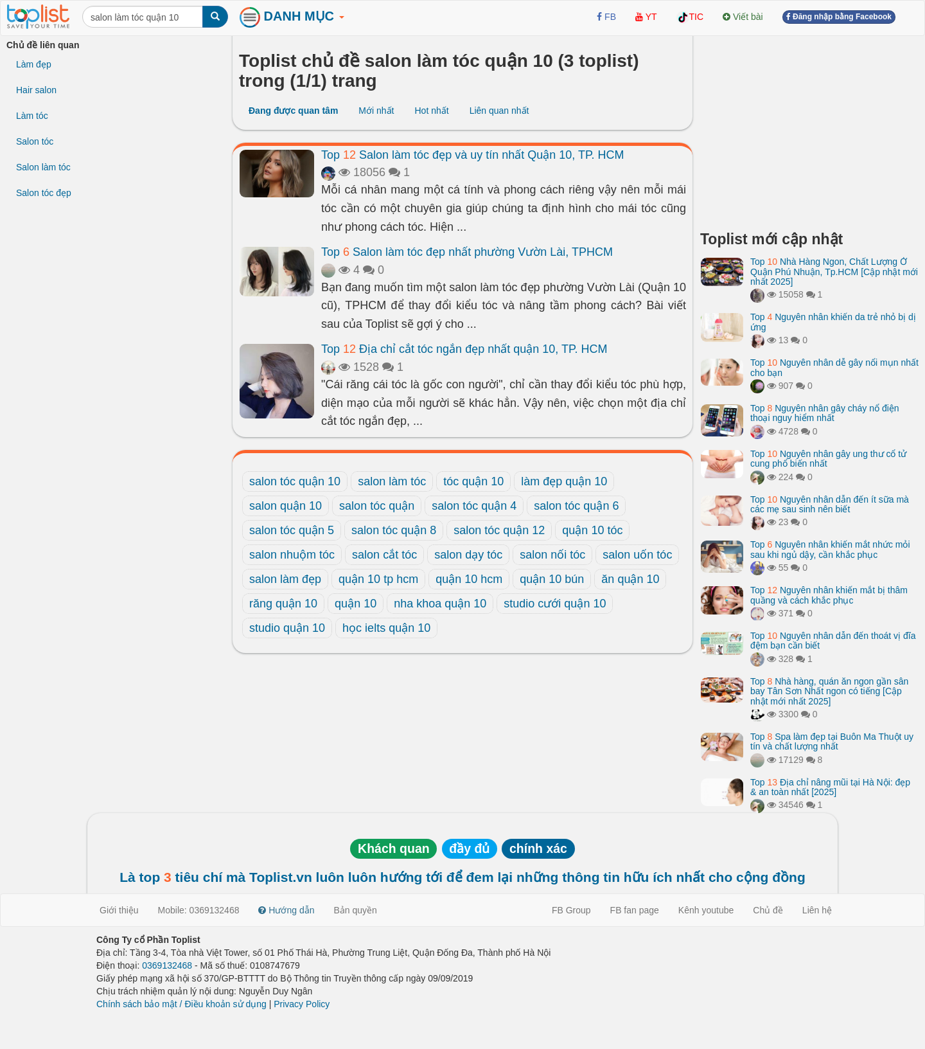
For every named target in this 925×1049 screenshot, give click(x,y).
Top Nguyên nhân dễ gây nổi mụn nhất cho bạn (834, 367)
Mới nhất (376, 110)
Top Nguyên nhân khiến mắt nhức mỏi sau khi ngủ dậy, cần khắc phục (830, 549)
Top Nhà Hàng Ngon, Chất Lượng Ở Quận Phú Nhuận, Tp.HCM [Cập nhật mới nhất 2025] (834, 271)
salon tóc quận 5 (291, 530)
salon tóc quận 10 (294, 481)
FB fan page (634, 910)
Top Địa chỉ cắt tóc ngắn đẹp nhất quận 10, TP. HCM (464, 349)
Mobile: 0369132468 (199, 910)
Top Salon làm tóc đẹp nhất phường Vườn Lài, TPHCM (467, 252)
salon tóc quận (376, 505)
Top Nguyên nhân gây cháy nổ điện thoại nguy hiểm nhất (824, 413)
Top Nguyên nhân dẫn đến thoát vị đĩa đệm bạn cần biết (832, 640)
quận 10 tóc (592, 530)
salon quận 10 (285, 505)
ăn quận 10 (630, 579)
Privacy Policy (302, 1004)
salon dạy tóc (468, 554)
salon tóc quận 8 (393, 530)
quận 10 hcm (469, 579)
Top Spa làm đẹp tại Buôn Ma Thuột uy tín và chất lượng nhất (831, 741)
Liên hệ (817, 910)
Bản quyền (355, 910)
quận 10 (355, 603)
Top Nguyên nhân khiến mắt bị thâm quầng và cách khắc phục (829, 595)
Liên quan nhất (499, 110)
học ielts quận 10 (386, 628)
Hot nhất (431, 110)
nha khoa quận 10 (440, 603)
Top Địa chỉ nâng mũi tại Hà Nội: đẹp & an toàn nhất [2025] (830, 787)
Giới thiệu (119, 910)
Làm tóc (32, 116)
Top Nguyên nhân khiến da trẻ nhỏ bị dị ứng (833, 322)
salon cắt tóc (384, 554)
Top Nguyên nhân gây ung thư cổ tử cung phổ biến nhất (828, 459)
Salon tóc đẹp (43, 193)
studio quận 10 (287, 628)
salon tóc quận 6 (576, 505)
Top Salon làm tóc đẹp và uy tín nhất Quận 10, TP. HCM (472, 154)
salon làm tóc (392, 481)
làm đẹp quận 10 (564, 481)
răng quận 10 (283, 603)
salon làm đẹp (285, 579)
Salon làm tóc (43, 167)
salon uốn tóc (637, 554)
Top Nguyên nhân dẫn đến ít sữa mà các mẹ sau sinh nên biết (829, 504)
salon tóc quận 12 (499, 530)
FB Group (571, 910)
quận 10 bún (552, 579)
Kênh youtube (706, 910)
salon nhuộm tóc (292, 554)
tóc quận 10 (473, 481)
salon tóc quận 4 (474, 505)
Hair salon (36, 90)
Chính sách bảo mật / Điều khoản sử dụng (181, 1004)
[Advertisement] (809, 129)
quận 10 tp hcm (378, 579)
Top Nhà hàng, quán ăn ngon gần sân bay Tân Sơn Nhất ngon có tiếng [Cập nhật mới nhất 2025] (829, 691)
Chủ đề (768, 910)
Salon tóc (34, 141)
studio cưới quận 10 (555, 603)
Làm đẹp (33, 64)
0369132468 (167, 965)
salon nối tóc (552, 554)
